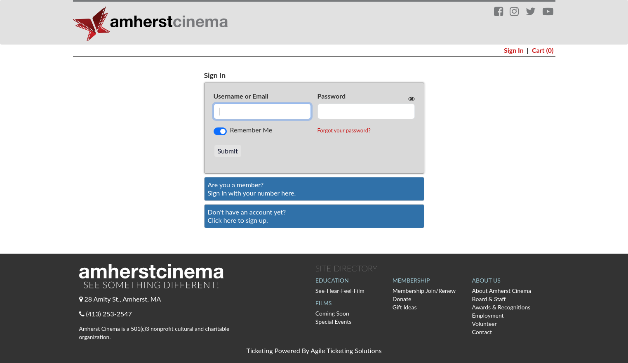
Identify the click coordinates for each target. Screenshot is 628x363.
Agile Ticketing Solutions (345, 350)
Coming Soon (332, 313)
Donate (402, 298)
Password (332, 96)
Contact (482, 331)
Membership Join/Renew (424, 290)
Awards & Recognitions (501, 307)
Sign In (514, 50)
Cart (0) (543, 50)
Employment (488, 315)
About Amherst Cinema (501, 290)
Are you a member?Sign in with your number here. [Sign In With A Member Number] (252, 189)
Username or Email (241, 96)
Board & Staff (489, 298)
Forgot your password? (344, 130)
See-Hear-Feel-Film (340, 290)
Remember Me (251, 130)
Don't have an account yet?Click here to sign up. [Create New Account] (247, 216)
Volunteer (484, 323)
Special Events (333, 321)
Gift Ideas (405, 307)
